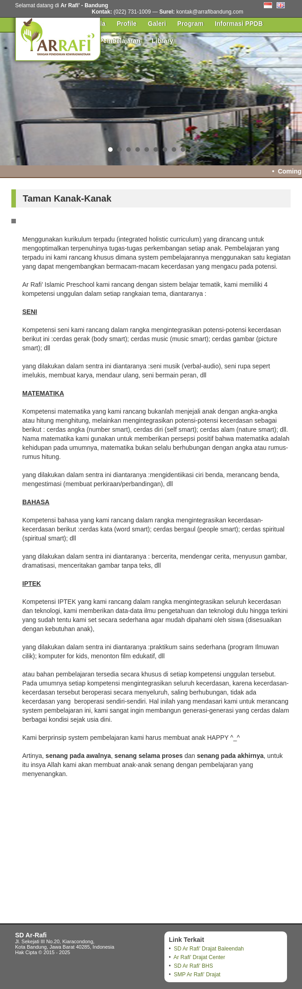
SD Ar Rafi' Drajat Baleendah (209, 949)
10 (192, 149)
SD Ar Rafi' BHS (193, 966)
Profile (127, 23)
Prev (12, 97)
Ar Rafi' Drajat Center (199, 957)
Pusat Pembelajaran (110, 40)
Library (162, 40)
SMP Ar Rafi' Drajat (197, 974)
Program (191, 23)
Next (290, 97)
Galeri (157, 23)
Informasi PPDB (239, 23)
